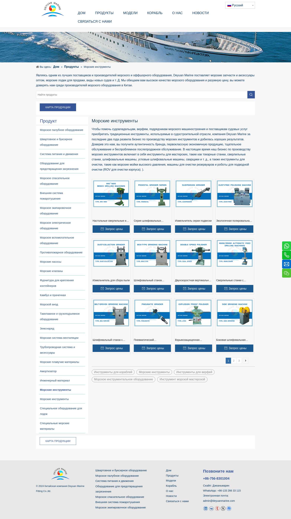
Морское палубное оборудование (117, 475)
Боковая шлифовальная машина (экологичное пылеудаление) (231, 340)
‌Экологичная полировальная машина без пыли (233, 221)
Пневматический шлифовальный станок (147, 340)
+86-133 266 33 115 (229, 490)
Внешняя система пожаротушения (117, 502)
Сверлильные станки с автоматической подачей (231, 280)
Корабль (171, 485)
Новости (171, 495)
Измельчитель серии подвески (193, 220)
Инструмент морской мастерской (182, 379)
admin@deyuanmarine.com (219, 500)
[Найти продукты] (141, 94)
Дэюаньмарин (220, 485)
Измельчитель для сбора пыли (111, 280)
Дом (168, 470)
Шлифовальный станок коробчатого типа (148, 280)
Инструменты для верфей (194, 372)
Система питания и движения (114, 480)
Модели (171, 480)
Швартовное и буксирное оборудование (121, 470)
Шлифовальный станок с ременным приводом (108, 340)
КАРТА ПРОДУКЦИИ (57, 107)
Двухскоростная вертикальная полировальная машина (193, 280)
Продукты (172, 475)
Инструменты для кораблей (113, 372)
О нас (169, 490)
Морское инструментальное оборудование (123, 379)
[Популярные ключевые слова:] (251, 94)
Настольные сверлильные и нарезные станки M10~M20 (109, 221)
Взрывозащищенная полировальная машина (189, 340)
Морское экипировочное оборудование (120, 507)
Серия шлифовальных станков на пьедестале (147, 221)
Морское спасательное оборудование (119, 496)
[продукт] (145, 47)
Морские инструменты (154, 372)
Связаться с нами (177, 501)
